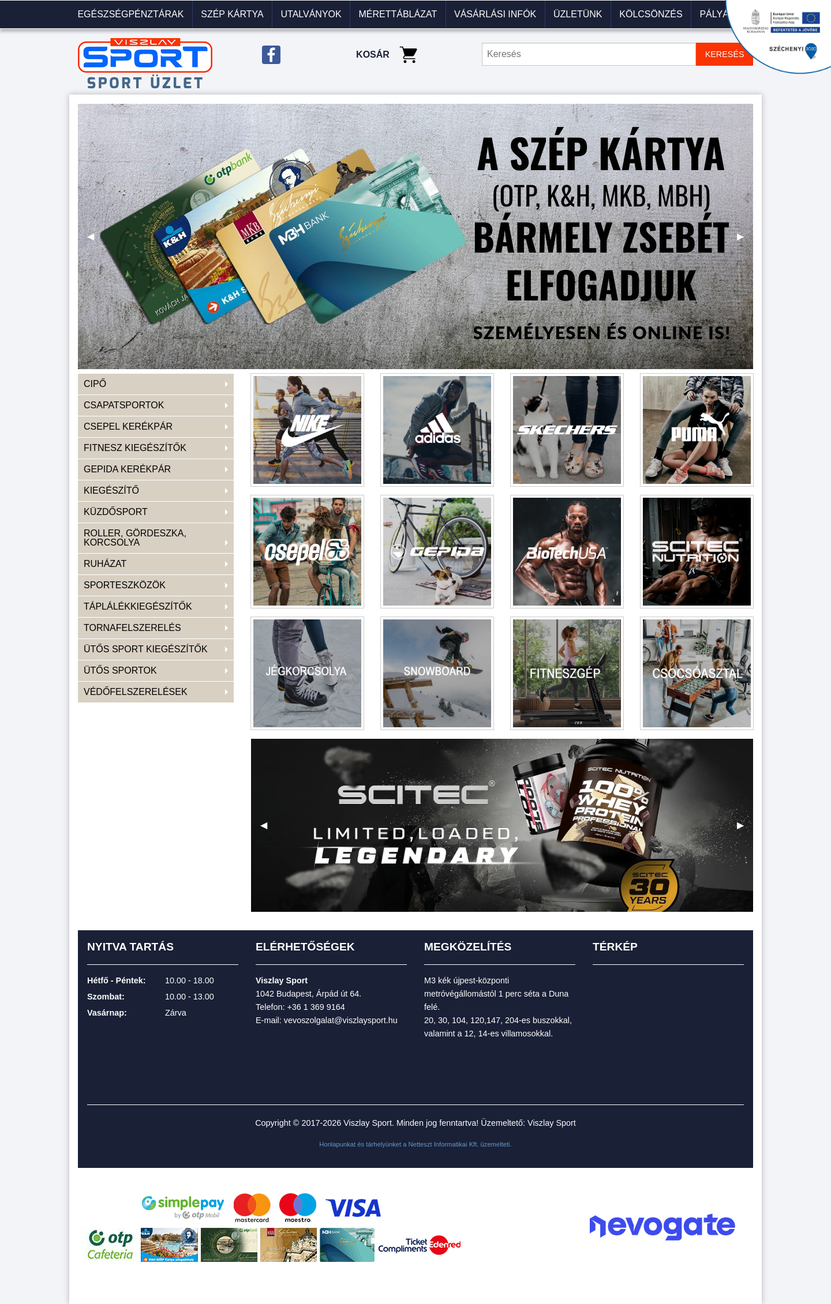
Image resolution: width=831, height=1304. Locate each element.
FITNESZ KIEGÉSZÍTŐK (135, 448)
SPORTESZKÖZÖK (125, 585)
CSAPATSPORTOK (124, 405)
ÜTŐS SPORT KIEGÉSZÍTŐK (146, 649)
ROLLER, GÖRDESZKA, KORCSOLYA (135, 537)
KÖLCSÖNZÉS (650, 14)
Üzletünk (577, 14)
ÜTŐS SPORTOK (120, 670)
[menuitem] (131, 14)
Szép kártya (232, 14)
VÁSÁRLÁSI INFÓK (495, 14)
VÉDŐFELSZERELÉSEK (136, 692)
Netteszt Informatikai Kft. (444, 1144)
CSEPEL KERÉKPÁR (128, 426)
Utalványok (310, 14)
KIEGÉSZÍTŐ (111, 490)
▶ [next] (745, 240)
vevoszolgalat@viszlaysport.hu (341, 1020)
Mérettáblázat (397, 14)
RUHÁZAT (105, 564)
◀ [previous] (95, 240)
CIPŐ (95, 384)
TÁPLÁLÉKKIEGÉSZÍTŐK (138, 606)
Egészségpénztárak (130, 14)
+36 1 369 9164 (316, 1007)
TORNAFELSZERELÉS (132, 628)
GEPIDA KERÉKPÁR (127, 469)
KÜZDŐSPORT (116, 512)
